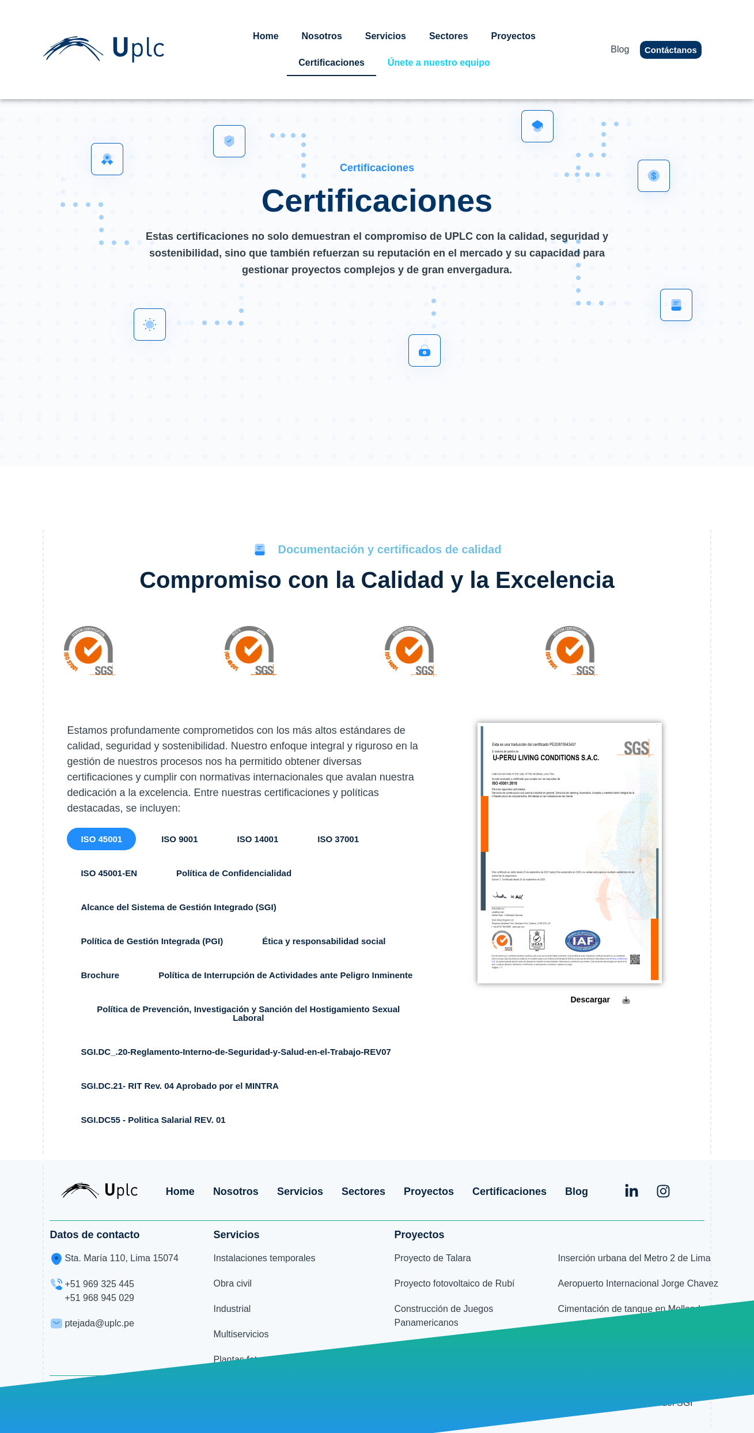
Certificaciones (331, 62)
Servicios (385, 36)
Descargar (591, 999)
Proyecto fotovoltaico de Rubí (454, 1283)
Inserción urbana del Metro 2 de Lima (634, 1258)
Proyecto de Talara (432, 1258)
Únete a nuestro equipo (439, 62)
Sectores (448, 36)
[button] (101, 839)
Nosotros (322, 36)
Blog (620, 49)
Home (265, 36)
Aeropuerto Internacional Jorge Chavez (638, 1283)
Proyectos (513, 36)
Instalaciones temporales (264, 1258)
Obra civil (232, 1283)
